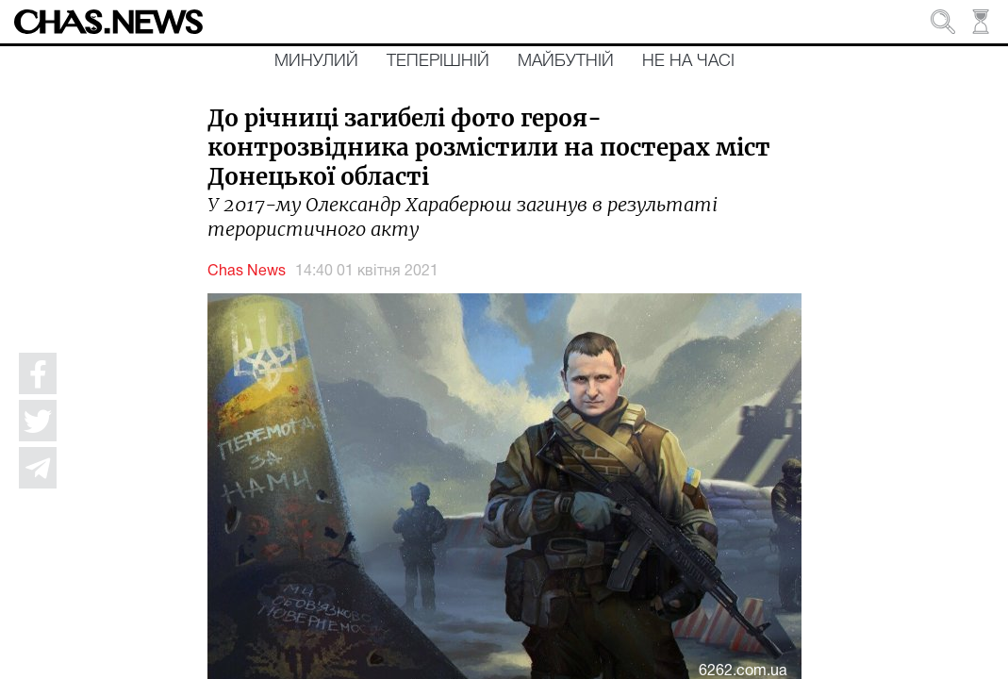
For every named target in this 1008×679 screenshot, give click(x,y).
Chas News (246, 271)
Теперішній (438, 61)
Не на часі (688, 61)
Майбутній (566, 61)
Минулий (316, 61)
